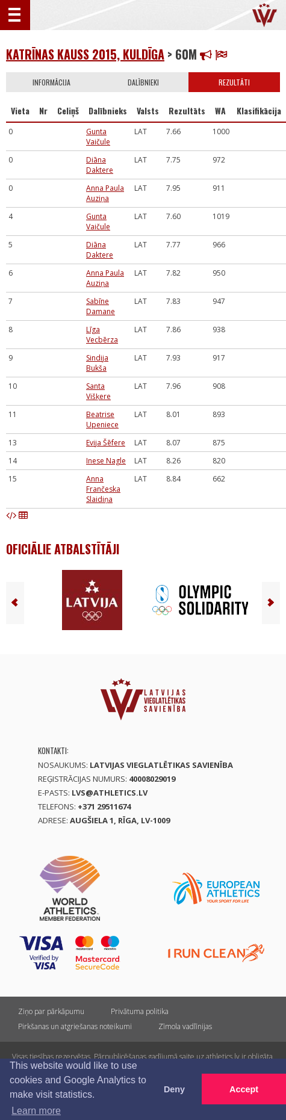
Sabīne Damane (100, 306)
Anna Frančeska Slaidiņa (103, 489)
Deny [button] (174, 1089)
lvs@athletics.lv (110, 792)
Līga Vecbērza (102, 334)
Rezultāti (234, 82)
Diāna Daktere (99, 165)
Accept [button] (243, 1089)
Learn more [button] (36, 1111)
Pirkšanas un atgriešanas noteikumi (75, 1026)
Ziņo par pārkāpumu (51, 1011)
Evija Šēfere (105, 443)
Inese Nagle (106, 461)
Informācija (51, 82)
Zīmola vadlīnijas (185, 1026)
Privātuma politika (140, 1011)
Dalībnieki (143, 82)
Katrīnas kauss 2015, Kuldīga (85, 54)
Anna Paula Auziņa (105, 193)
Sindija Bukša (97, 363)
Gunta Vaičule (98, 136)
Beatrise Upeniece (102, 419)
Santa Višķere (98, 391)
